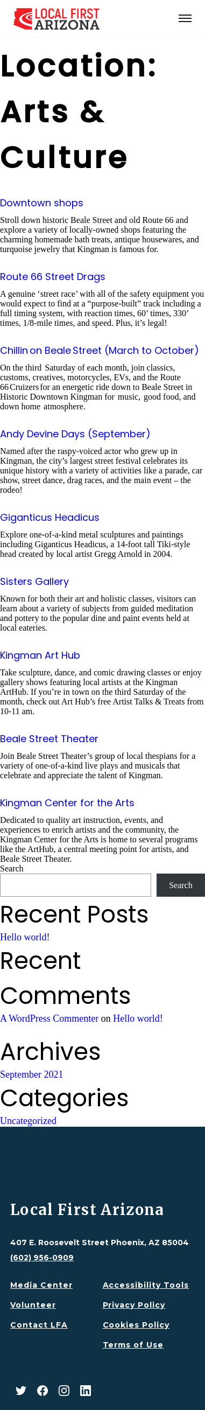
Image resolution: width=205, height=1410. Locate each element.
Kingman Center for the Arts (67, 802)
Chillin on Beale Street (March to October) (99, 350)
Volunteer (33, 1305)
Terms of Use (133, 1345)
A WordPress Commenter (49, 1018)
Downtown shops (41, 203)
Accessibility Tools (146, 1285)
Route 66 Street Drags (52, 276)
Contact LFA (39, 1325)
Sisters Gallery (34, 581)
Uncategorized (28, 1120)
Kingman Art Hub (40, 655)
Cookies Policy (136, 1325)
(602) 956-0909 (42, 1257)
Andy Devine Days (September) (75, 434)
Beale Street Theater (49, 738)
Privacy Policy (134, 1305)
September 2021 (31, 1074)
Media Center (41, 1285)
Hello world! (25, 937)
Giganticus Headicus (50, 517)
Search (12, 868)
